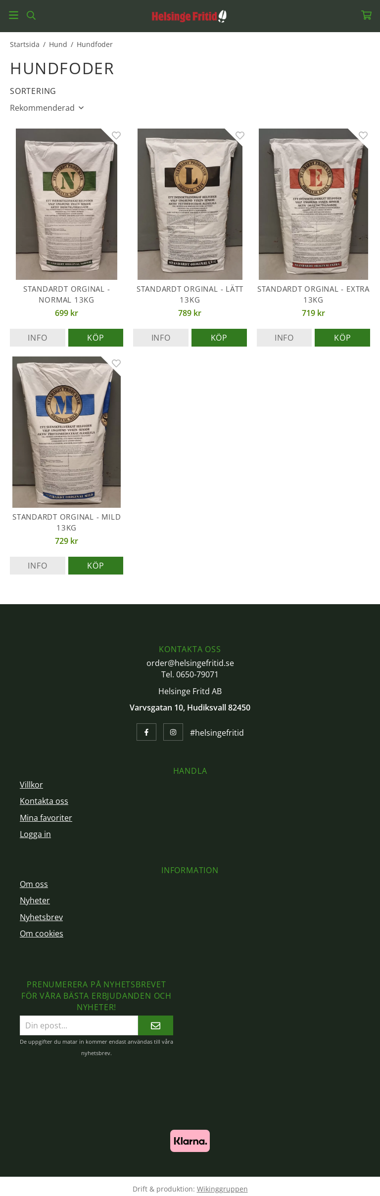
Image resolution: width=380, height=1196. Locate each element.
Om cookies (41, 933)
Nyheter (35, 900)
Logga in (35, 834)
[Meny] (13, 15)
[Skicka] (155, 1025)
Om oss (34, 884)
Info (37, 337)
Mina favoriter (46, 817)
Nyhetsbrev (41, 917)
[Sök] (31, 15)
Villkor (31, 784)
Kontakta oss (44, 801)
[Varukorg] (366, 15)
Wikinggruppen (222, 1189)
